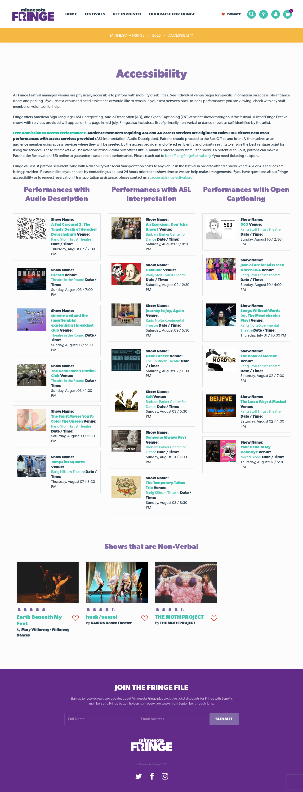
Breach (57, 275)
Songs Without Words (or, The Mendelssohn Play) (260, 315)
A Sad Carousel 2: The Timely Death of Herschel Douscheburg (74, 229)
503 (244, 224)
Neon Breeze (157, 356)
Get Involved (127, 14)
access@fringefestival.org (171, 177)
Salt (149, 396)
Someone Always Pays (166, 437)
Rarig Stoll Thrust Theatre (71, 239)
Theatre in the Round (68, 279)
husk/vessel (101, 617)
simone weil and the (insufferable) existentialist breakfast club (72, 322)
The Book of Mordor (259, 356)
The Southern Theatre (163, 361)
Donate (231, 14)
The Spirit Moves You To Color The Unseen (72, 419)
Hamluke (154, 270)
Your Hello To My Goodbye (256, 449)
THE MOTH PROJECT (179, 617)
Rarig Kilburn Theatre (68, 471)
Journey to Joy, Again (165, 310)
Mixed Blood (251, 457)
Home (71, 14)
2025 (156, 35)
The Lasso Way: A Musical (263, 401)
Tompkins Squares (68, 462)
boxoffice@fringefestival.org (188, 155)
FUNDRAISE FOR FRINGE (172, 14)
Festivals (95, 14)
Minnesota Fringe (127, 35)
